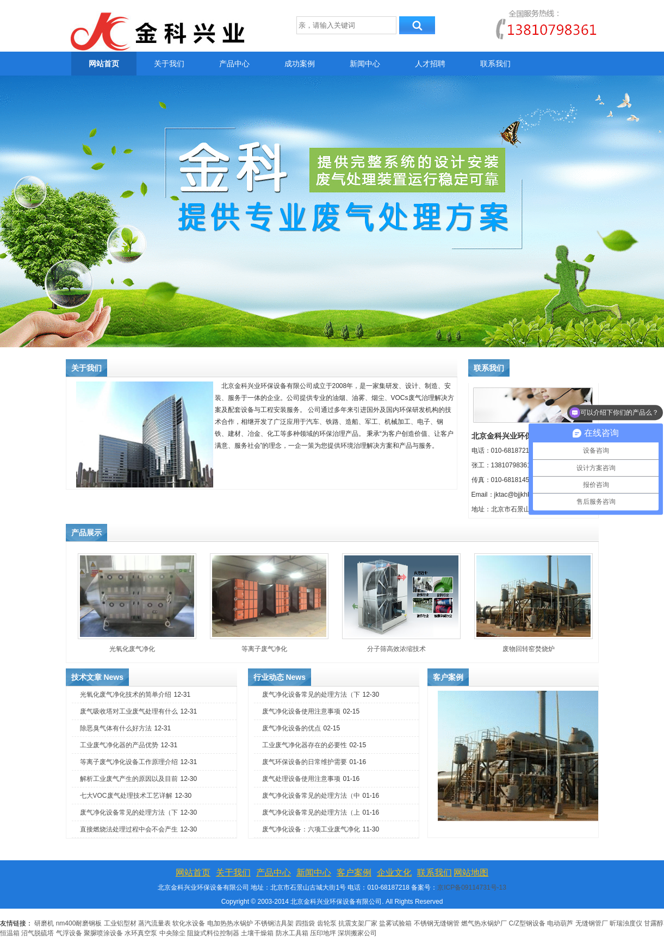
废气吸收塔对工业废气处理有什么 (129, 711)
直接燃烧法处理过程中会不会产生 (129, 829)
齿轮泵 (327, 923)
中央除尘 (172, 933)
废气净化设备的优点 (291, 728)
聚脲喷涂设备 (103, 933)
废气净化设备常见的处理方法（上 (311, 812)
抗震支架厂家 (357, 923)
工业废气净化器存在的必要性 (304, 745)
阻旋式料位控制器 (213, 933)
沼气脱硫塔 (38, 933)
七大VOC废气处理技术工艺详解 (126, 795)
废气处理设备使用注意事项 (301, 779)
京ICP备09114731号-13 (471, 887)
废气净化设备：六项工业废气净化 (311, 829)
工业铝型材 (120, 923)
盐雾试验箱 (395, 923)
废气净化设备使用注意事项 (301, 711)
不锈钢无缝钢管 (437, 923)
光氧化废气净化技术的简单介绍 (125, 694)
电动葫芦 (560, 923)
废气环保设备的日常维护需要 (304, 762)
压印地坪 (323, 933)
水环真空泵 (141, 933)
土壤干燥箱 (257, 933)
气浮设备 (69, 933)
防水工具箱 (292, 933)
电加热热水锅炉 (230, 923)
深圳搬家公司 (357, 933)
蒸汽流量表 (154, 923)
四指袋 (305, 923)
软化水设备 (188, 923)
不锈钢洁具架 (274, 923)
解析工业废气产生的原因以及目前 (129, 779)
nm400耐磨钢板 (79, 923)
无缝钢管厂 (591, 923)
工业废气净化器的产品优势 (119, 745)
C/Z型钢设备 (527, 923)
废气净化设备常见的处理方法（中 (311, 795)
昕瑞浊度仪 (626, 923)
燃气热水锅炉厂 (484, 923)
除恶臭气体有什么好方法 (116, 728)
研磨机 (44, 923)
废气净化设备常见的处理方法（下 (129, 812)
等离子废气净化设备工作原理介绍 (129, 762)
